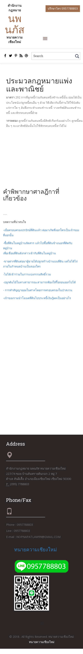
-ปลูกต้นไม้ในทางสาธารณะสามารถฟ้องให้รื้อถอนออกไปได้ (39, 282)
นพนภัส (14, 23)
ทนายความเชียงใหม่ (35, 549)
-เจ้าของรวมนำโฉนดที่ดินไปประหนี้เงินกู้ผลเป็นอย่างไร (37, 298)
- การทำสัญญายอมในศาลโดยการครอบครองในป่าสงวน (37, 290)
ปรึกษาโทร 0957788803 (63, 8)
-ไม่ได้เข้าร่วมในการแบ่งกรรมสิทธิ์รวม (27, 274)
